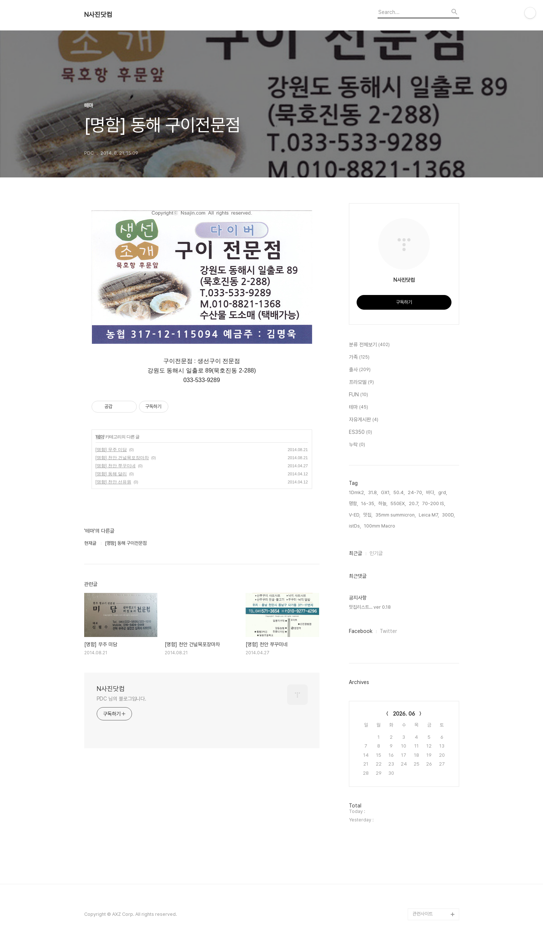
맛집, (367, 515)
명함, (353, 503)
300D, (448, 515)
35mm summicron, (395, 515)
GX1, (385, 492)
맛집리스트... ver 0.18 (370, 607)
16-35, (368, 503)
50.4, (399, 492)
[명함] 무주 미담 (111, 449)
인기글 (376, 553)
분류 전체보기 (369, 345)
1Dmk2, (357, 492)
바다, (430, 492)
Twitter (388, 631)
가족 (359, 357)
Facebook (360, 631)
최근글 (355, 553)
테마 (100, 436)
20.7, (414, 503)
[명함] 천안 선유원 (113, 482)
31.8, (373, 492)
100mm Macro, (380, 526)
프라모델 (361, 382)
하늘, (382, 503)
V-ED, (354, 515)
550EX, (398, 503)
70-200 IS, (433, 503)
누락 (357, 445)
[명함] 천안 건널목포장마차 (122, 457)
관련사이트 (422, 914)
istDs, (355, 526)
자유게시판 (363, 420)
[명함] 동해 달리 (111, 473)
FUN (358, 395)
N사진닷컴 (98, 14)
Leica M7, (429, 515)
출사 (360, 370)
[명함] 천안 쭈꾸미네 (116, 465)
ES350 (360, 432)
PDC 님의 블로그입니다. (122, 699)
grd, (442, 492)
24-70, (415, 492)
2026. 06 (404, 713)
